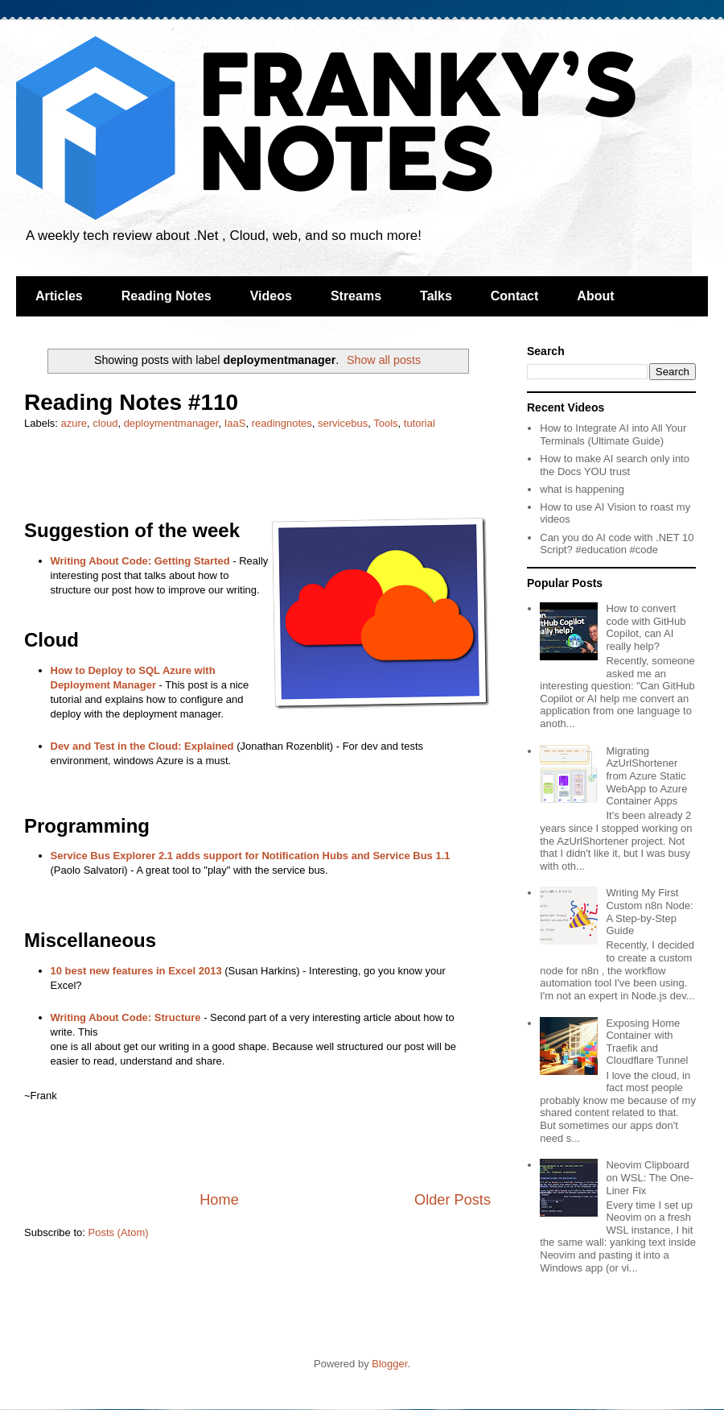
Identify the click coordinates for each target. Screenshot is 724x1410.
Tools (385, 423)
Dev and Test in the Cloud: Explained (142, 746)
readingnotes (282, 423)
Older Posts (452, 1200)
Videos (271, 296)
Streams (356, 296)
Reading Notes (166, 296)
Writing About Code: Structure (126, 1017)
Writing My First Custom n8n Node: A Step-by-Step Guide (649, 912)
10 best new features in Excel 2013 (136, 971)
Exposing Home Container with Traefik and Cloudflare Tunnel (647, 1042)
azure (74, 423)
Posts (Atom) (118, 1232)
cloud (105, 423)
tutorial (419, 423)
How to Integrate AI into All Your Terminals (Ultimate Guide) (613, 434)
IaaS (235, 423)
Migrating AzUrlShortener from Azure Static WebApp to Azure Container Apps (646, 776)
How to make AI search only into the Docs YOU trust (614, 465)
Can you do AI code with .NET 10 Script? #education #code (616, 543)
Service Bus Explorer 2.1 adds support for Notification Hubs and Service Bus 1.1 (250, 856)
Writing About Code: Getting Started (140, 561)
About (595, 296)
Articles (59, 296)
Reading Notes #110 (131, 402)
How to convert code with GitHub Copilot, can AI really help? (645, 627)
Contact (515, 296)
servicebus (343, 423)
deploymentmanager (171, 423)
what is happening (582, 489)
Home (219, 1200)
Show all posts (384, 360)
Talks (436, 296)
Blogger (389, 1364)
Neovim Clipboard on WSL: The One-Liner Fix (649, 1177)
